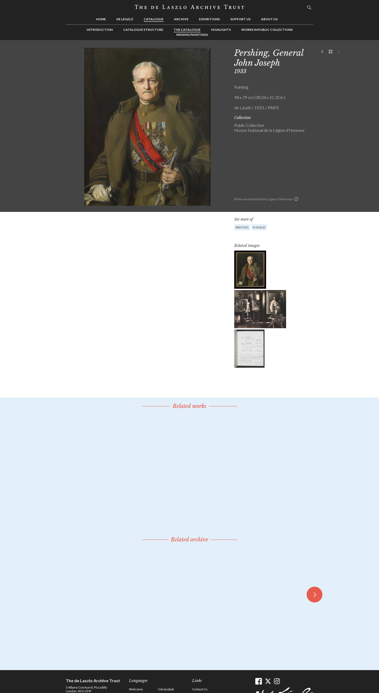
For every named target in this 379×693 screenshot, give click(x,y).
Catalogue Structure (143, 30)
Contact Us (200, 689)
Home (101, 19)
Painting (242, 227)
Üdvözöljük (166, 689)
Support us (240, 19)
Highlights (221, 30)
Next (339, 52)
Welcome (136, 689)
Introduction (100, 30)
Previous (322, 52)
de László (124, 19)
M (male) (259, 227)
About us (269, 19)
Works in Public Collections (267, 30)
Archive (181, 19)
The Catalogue (187, 30)
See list (331, 52)
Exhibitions (209, 19)
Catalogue (153, 19)
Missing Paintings (192, 35)
